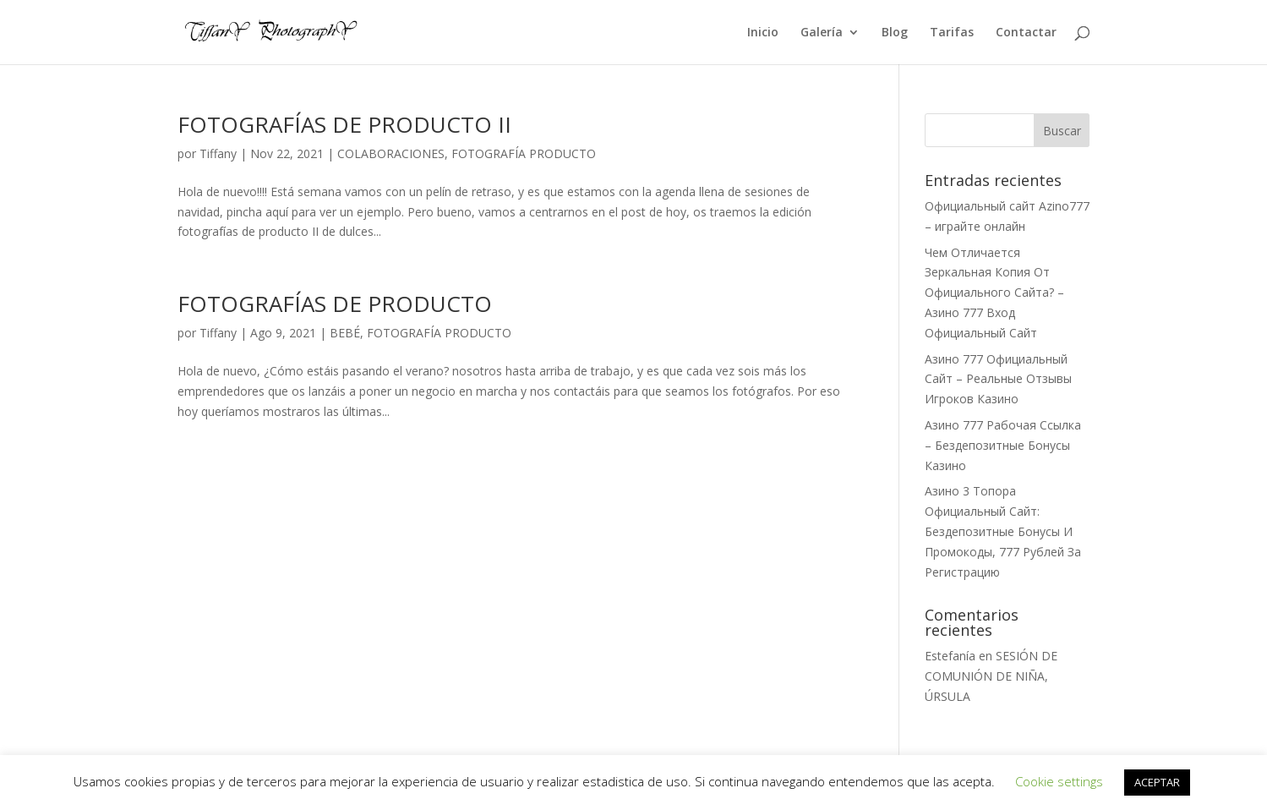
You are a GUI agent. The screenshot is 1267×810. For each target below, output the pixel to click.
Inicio (762, 33)
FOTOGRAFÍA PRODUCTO (523, 153)
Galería (821, 33)
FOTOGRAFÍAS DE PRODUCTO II (344, 124)
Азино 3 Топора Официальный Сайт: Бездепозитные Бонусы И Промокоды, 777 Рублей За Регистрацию (1003, 531)
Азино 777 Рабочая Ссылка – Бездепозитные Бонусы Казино (1003, 445)
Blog (895, 33)
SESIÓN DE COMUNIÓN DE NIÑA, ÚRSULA (991, 676)
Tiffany (218, 153)
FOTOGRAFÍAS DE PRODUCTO (334, 303)
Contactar (1026, 33)
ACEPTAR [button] (1157, 782)
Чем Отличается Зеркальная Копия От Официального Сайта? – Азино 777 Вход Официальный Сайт (994, 292)
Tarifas (952, 33)
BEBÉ (345, 333)
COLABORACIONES (391, 153)
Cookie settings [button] (1059, 781)
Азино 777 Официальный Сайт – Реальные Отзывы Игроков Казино (998, 379)
